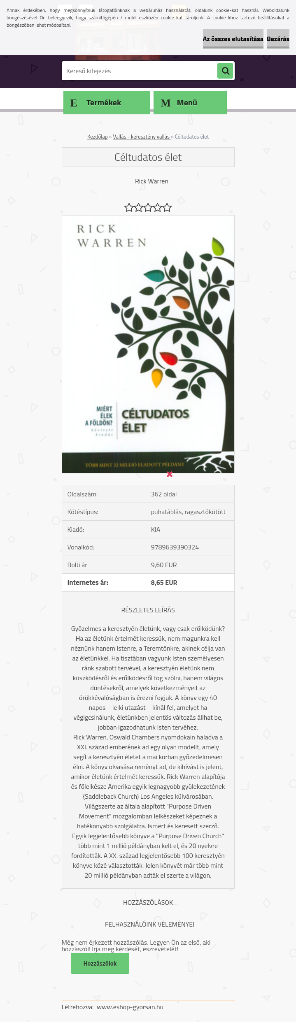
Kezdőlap (97, 136)
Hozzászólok (100, 963)
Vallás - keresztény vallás (141, 136)
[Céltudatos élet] (148, 219)
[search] (225, 71)
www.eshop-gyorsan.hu (130, 1007)
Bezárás (278, 39)
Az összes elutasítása (233, 39)
